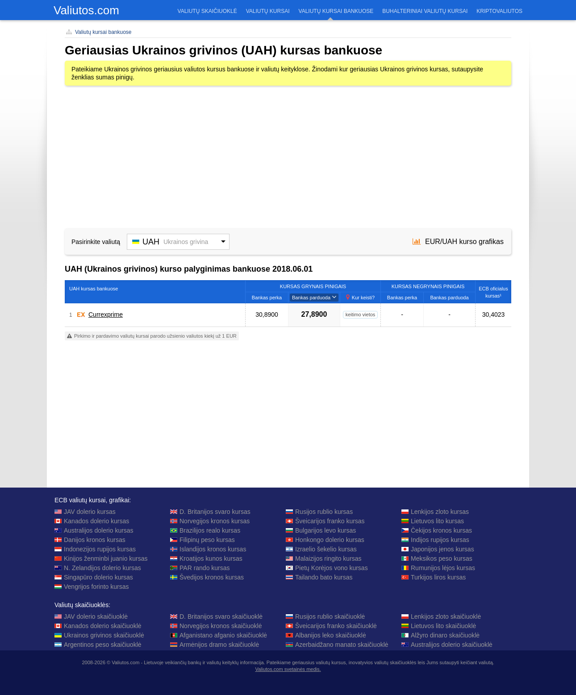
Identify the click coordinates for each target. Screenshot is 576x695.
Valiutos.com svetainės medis (287, 669)
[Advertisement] (288, 157)
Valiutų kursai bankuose (103, 32)
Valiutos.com (86, 10)
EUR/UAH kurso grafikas (458, 241)
